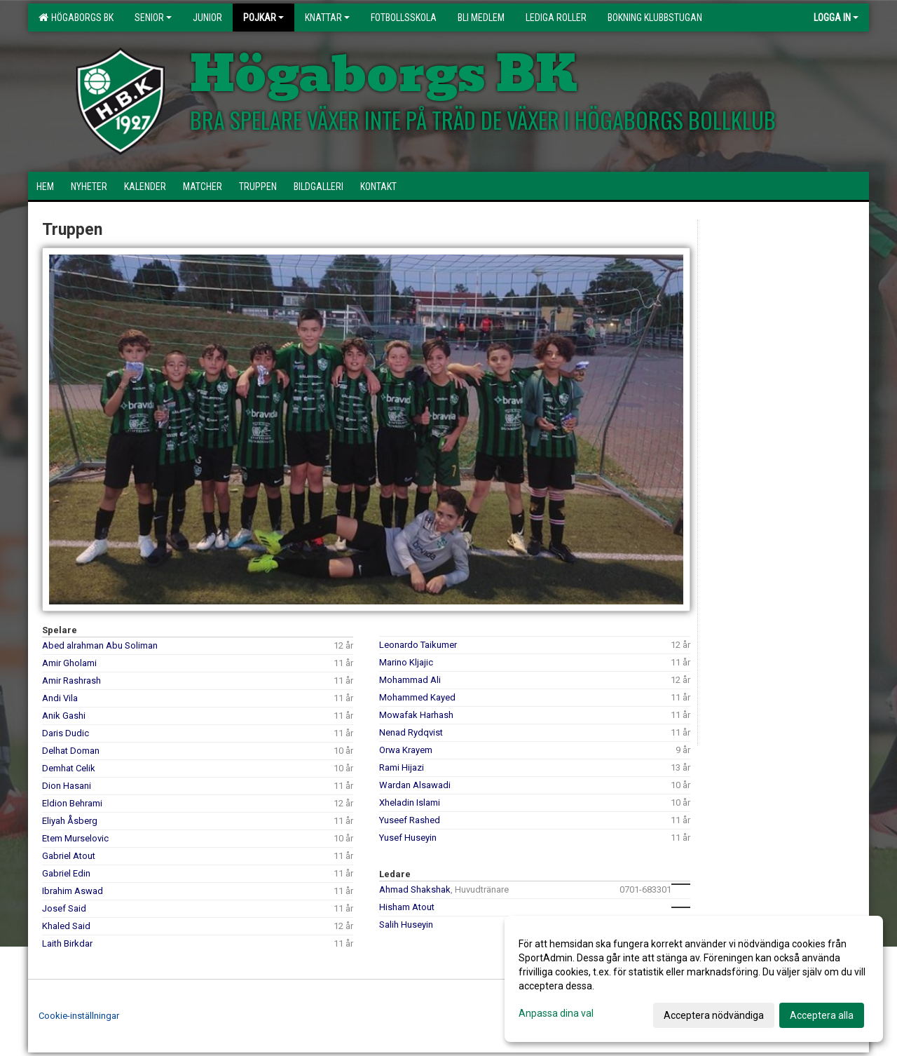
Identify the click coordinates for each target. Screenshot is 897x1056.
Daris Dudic (65, 733)
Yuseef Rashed (409, 820)
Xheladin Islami (409, 802)
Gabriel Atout (68, 856)
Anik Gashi (63, 715)
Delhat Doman (71, 750)
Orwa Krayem (405, 750)
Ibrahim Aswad (72, 891)
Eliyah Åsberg (69, 820)
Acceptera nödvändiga (714, 1015)
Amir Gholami (69, 663)
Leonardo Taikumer (418, 644)
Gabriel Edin (66, 873)
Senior (153, 17)
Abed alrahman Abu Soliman (100, 645)
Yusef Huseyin (408, 837)
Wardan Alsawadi (415, 785)
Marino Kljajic (406, 662)
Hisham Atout (406, 907)
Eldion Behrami (72, 803)
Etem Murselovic (75, 838)
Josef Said (64, 908)
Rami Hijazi (401, 767)
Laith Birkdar (67, 943)
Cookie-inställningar (79, 1015)
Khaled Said (66, 926)
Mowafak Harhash (416, 715)
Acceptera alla (822, 1015)
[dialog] (694, 979)
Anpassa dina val (556, 1013)
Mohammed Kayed (417, 697)
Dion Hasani (66, 785)
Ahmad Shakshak (415, 889)
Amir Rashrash (71, 680)
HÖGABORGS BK (76, 17)
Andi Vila (60, 698)
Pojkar (263, 17)
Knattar (327, 17)
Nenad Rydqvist (411, 732)
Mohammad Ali (410, 680)
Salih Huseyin (406, 924)
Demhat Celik (68, 768)
